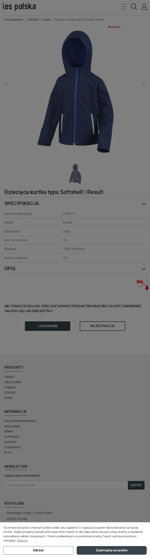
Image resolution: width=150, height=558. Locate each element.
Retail (8, 398)
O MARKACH (12, 447)
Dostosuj (22, 540)
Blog (8, 452)
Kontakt (10, 442)
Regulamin (12, 426)
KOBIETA (9, 387)
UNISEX (9, 377)
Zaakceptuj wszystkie (112, 550)
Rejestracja (103, 326)
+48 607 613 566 (17, 518)
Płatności (11, 436)
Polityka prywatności (20, 421)
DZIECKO (10, 392)
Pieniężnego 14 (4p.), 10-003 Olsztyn (29, 513)
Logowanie (48, 326)
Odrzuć (38, 550)
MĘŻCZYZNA (12, 382)
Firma (8, 431)
